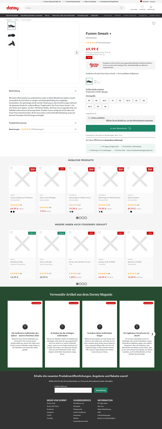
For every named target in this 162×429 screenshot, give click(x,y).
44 (144, 96)
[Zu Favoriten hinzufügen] (153, 23)
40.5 (105, 96)
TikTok (49, 411)
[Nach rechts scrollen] (76, 52)
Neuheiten (108, 15)
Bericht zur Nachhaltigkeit (106, 414)
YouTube (50, 414)
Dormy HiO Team (53, 402)
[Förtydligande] (109, 48)
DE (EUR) (147, 2)
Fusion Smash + (26, 20)
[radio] (89, 77)
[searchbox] (69, 8)
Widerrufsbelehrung (104, 405)
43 (136, 96)
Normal (104, 88)
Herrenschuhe (91, 33)
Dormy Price (154, 15)
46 (105, 102)
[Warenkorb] (151, 7)
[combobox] (74, 7)
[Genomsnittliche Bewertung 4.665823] (26, 129)
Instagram (50, 408)
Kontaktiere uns (78, 399)
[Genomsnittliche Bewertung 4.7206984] (44, 269)
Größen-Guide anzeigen (95, 85)
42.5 (128, 96)
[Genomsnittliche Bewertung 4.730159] (73, 201)
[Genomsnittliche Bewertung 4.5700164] (14, 269)
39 (89, 96)
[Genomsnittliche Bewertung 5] (44, 203)
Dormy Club (51, 399)
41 (113, 96)
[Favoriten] (142, 7)
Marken (118, 15)
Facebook (50, 405)
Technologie (82, 15)
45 (98, 102)
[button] (133, 7)
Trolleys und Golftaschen (63, 15)
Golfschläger (12, 15)
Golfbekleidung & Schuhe (31, 15)
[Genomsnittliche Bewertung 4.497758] (132, 269)
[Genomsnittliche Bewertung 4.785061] (102, 269)
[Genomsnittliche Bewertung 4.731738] (73, 269)
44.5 (90, 102)
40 (96, 96)
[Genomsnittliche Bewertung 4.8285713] (132, 201)
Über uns (101, 402)
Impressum (77, 411)
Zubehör (94, 15)
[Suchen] (121, 8)
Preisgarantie (77, 405)
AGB (99, 408)
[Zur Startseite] (12, 8)
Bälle (47, 15)
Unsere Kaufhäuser (79, 408)
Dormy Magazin (129, 15)
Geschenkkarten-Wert (80, 417)
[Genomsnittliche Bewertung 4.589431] (14, 201)
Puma (16, 20)
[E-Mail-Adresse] (73, 386)
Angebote (143, 15)
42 (120, 96)
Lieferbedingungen (104, 411)
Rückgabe (76, 402)
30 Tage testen (102, 399)
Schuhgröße (90, 92)
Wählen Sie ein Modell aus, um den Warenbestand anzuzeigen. (129, 116)
